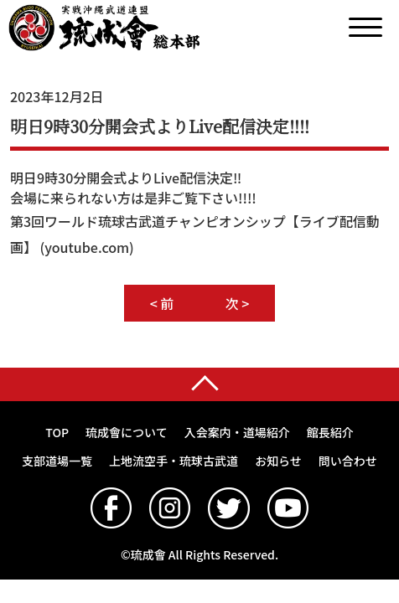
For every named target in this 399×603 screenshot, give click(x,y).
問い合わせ (348, 460)
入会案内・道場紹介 (237, 432)
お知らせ (278, 460)
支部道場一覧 (57, 460)
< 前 (162, 303)
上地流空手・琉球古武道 (173, 460)
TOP (57, 432)
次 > (237, 303)
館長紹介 (330, 432)
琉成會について (127, 432)
